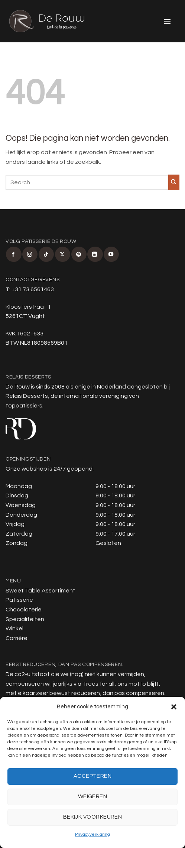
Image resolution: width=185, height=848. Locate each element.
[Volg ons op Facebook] (13, 254)
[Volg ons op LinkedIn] (95, 254)
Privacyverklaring (92, 834)
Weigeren (92, 796)
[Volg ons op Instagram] (30, 254)
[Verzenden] (173, 182)
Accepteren (93, 776)
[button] (174, 707)
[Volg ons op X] (62, 254)
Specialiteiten (25, 619)
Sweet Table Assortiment (40, 591)
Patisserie (19, 600)
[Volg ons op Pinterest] (79, 254)
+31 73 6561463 (33, 289)
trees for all (99, 684)
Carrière (16, 638)
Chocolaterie (24, 610)
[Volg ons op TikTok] (46, 254)
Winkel (14, 628)
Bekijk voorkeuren (92, 817)
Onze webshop (26, 469)
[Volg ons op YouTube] (111, 254)
